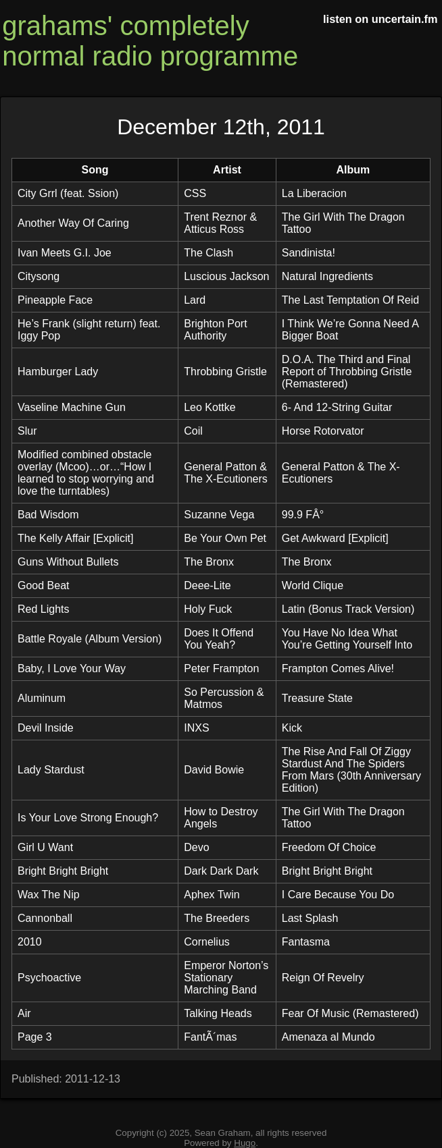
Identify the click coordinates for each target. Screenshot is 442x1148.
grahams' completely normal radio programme (150, 41)
